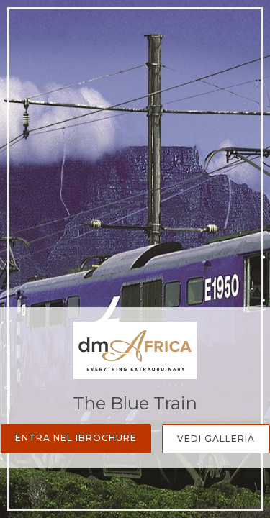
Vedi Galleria (216, 438)
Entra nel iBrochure (76, 437)
